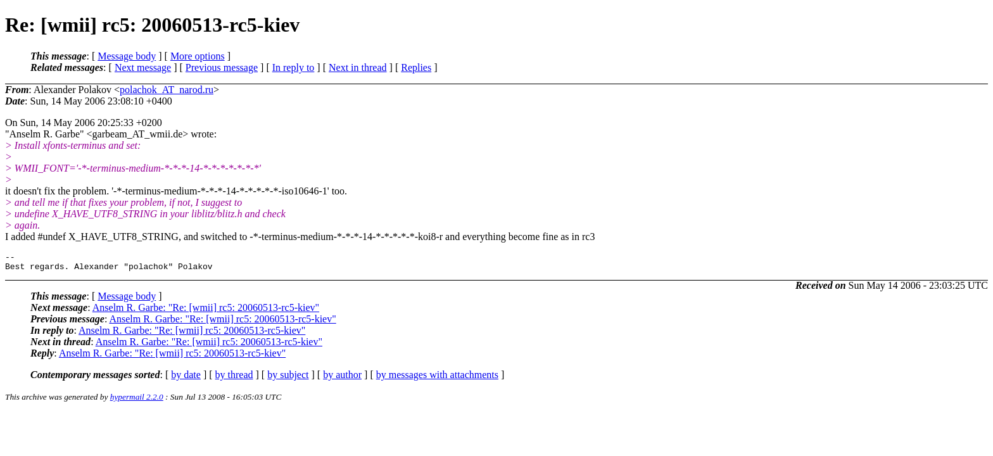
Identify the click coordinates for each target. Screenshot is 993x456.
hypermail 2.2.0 (136, 400)
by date (186, 378)
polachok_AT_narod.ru (166, 89)
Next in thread (358, 67)
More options (197, 56)
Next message (143, 67)
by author (342, 378)
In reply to (293, 67)
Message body (127, 56)
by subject (287, 378)
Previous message (222, 67)
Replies (416, 67)
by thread (234, 378)
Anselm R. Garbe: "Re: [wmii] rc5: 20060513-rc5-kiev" (205, 311)
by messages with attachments (437, 378)
